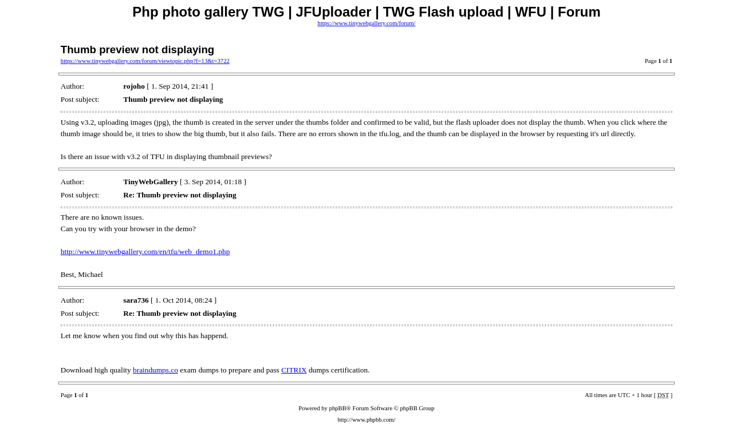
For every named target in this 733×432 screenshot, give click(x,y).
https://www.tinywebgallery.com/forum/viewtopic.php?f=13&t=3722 (145, 61)
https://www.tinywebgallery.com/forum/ (367, 23)
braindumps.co (155, 370)
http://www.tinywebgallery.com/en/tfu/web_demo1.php (145, 251)
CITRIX (293, 370)
